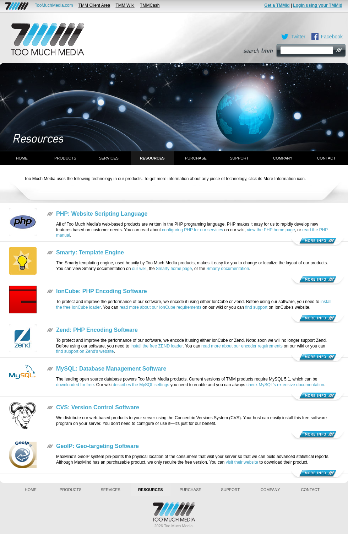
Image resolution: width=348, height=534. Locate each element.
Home (22, 158)
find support (256, 307)
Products (65, 158)
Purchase (196, 158)
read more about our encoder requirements (242, 346)
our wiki (139, 268)
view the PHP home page (271, 229)
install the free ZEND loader (156, 346)
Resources (152, 158)
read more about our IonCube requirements (160, 307)
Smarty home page (174, 268)
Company (283, 158)
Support (239, 158)
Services (109, 158)
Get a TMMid (276, 5)
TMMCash (149, 5)
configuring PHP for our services (192, 229)
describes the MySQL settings (141, 384)
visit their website (242, 462)
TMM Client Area (94, 5)
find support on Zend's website (85, 351)
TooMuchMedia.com (54, 5)
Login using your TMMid (317, 5)
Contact (326, 158)
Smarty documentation (227, 268)
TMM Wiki (124, 5)
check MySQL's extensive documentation (285, 384)
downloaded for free (75, 384)
